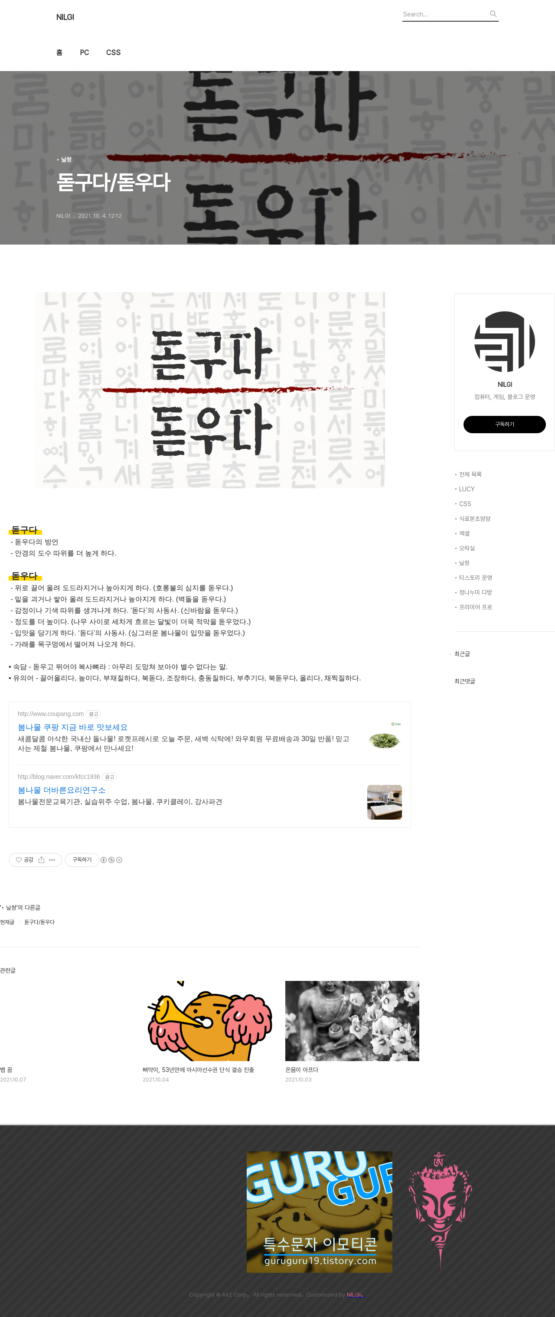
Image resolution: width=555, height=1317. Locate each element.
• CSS (462, 503)
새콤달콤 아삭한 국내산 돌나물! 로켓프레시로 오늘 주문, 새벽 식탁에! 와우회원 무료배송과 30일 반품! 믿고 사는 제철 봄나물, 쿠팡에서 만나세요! (183, 743)
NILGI (65, 17)
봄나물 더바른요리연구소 (62, 790)
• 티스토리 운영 (473, 577)
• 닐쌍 (462, 562)
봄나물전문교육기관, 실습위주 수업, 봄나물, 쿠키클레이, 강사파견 (120, 801)
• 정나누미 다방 (473, 592)
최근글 (462, 653)
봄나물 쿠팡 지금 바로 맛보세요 (73, 727)
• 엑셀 (462, 533)
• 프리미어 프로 (473, 607)
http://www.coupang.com (51, 713)
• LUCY (464, 489)
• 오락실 (464, 548)
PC (84, 53)
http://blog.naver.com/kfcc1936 (59, 776)
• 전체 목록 (468, 474)
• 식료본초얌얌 (472, 518)
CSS (113, 53)
